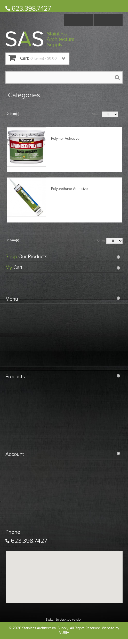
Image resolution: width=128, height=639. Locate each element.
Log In (108, 20)
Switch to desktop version (64, 620)
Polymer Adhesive (65, 138)
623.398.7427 (31, 8)
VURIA (64, 632)
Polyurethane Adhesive (69, 189)
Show (96, 114)
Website (108, 628)
